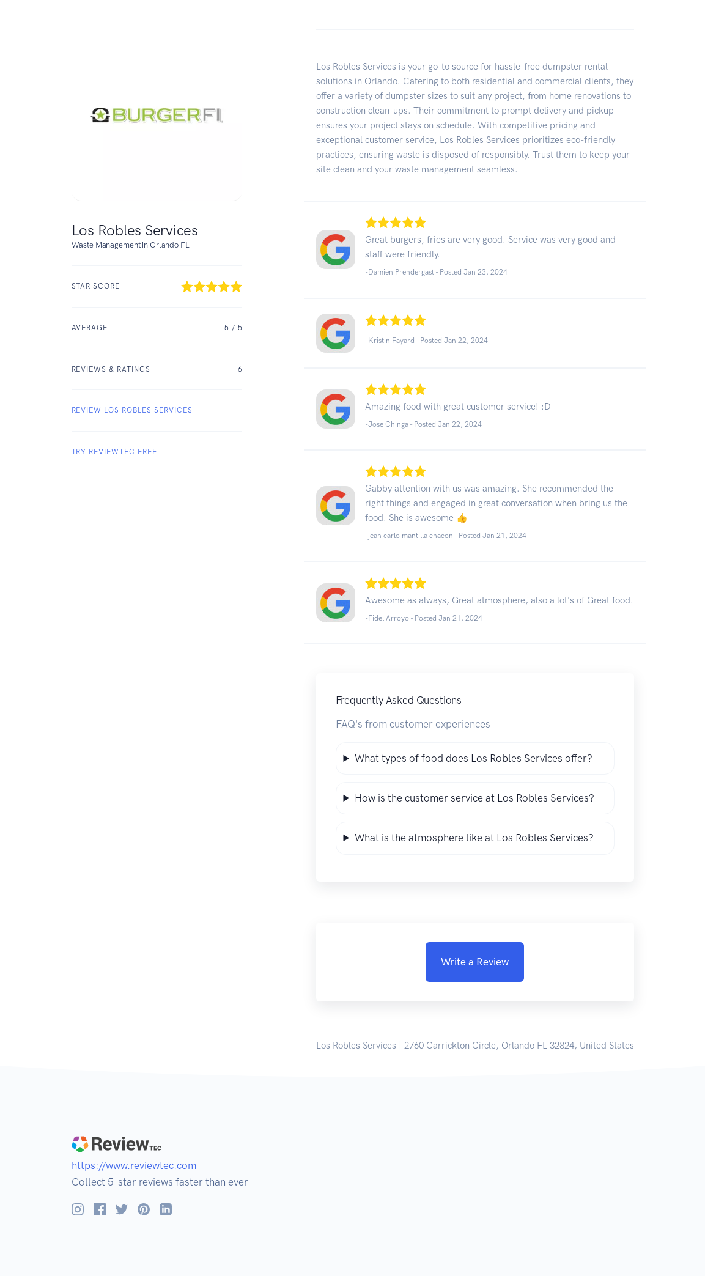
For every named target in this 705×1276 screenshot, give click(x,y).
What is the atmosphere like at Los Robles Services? (474, 838)
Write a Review (475, 962)
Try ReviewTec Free (114, 452)
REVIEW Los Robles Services (132, 410)
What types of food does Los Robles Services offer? (473, 758)
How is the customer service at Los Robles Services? (474, 798)
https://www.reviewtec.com (134, 1165)
